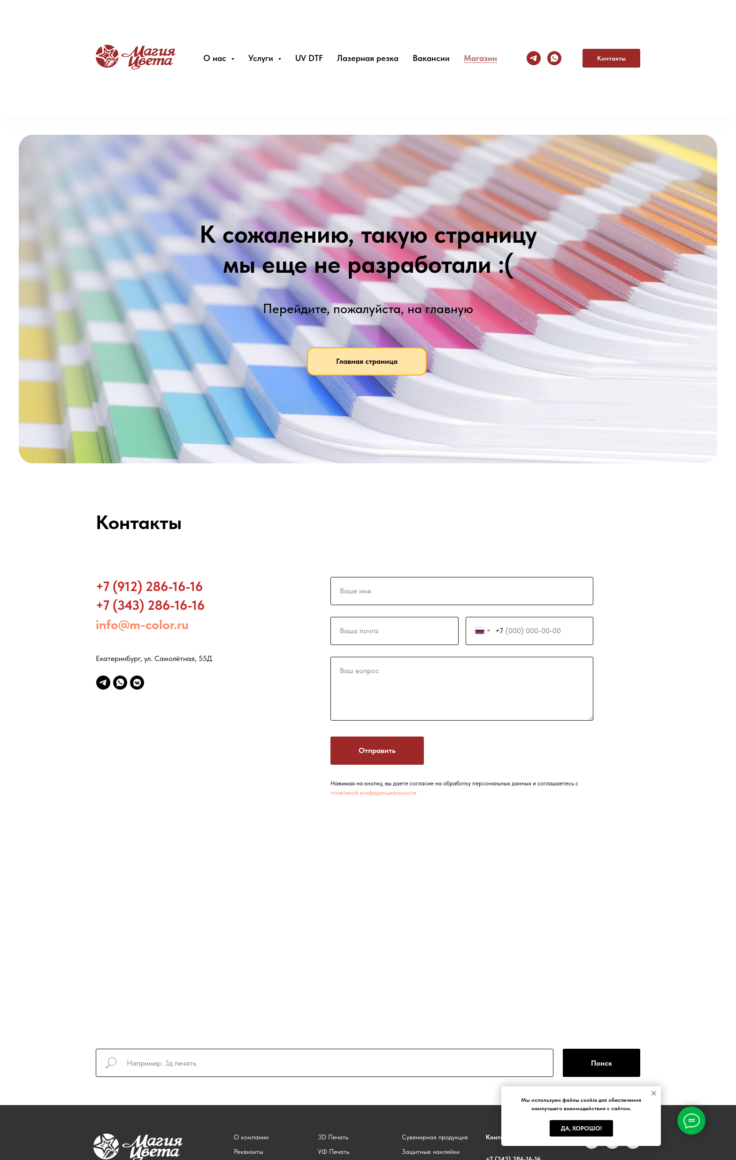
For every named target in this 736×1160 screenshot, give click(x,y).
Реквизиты (248, 1151)
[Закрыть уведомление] (654, 1093)
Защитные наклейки (431, 1151)
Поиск (601, 1063)
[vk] (591, 1146)
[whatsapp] (120, 683)
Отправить (377, 750)
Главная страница (367, 361)
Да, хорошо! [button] (581, 1128)
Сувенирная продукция (435, 1137)
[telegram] (103, 683)
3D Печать (333, 1137)
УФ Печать (333, 1151)
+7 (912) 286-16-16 (149, 586)
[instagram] (612, 1146)
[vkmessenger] (137, 683)
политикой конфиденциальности (373, 792)
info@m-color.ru (142, 624)
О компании (251, 1137)
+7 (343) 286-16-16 (150, 605)
